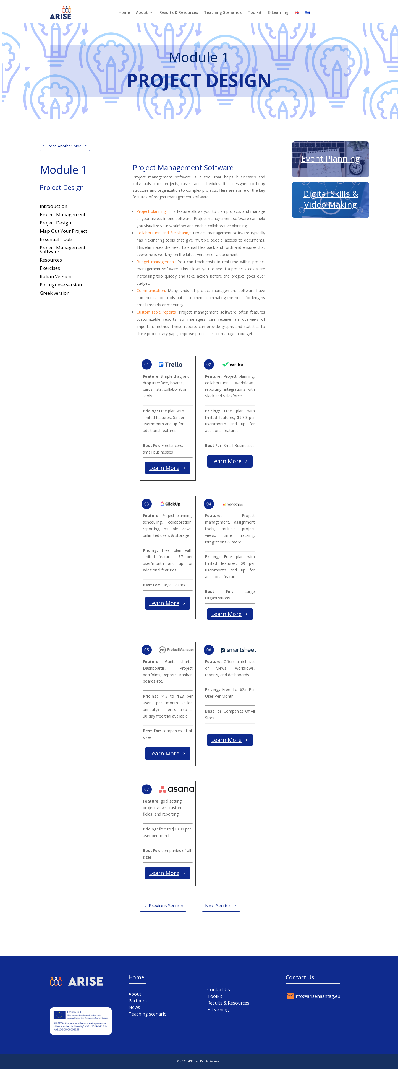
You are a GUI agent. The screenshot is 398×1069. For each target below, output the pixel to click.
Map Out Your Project (63, 230)
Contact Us (218, 990)
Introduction (53, 205)
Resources (51, 259)
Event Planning (330, 158)
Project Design (55, 222)
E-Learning (278, 12)
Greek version (54, 292)
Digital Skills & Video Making (330, 199)
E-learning (218, 1009)
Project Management (62, 213)
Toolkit (255, 12)
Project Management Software (62, 248)
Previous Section (166, 906)
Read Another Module (67, 146)
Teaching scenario (148, 1014)
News (134, 1007)
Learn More (164, 468)
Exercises (50, 267)
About (142, 12)
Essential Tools (56, 238)
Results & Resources (178, 12)
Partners (138, 1001)
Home (124, 12)
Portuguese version (61, 284)
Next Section (218, 906)
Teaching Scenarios (223, 12)
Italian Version (55, 275)
